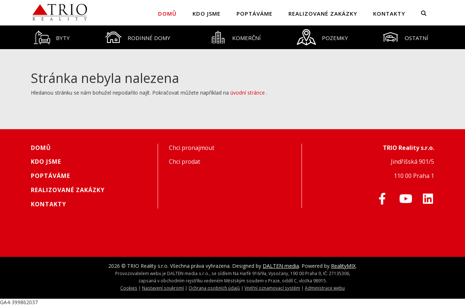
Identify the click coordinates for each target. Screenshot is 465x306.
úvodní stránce (247, 92)
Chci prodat (184, 162)
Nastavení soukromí (163, 288)
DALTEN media (281, 265)
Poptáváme (254, 13)
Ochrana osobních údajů (214, 288)
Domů (167, 13)
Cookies (128, 288)
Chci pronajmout (191, 148)
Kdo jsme (207, 13)
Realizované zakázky (322, 13)
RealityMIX (343, 265)
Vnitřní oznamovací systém (272, 288)
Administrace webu (325, 288)
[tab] (52, 37)
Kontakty (389, 13)
